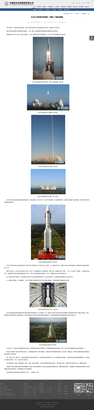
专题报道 (60, 9)
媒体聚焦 (47, 9)
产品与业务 (63, 6)
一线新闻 (54, 9)
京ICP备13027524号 (40, 402)
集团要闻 (35, 9)
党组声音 (41, 9)
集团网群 (66, 393)
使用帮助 (49, 404)
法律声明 (39, 404)
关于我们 (39, 6)
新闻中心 (45, 6)
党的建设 (50, 6)
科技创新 (69, 6)
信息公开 (87, 6)
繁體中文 (78, 3)
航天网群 (81, 6)
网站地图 (88, 3)
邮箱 (83, 3)
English (73, 3)
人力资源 (56, 6)
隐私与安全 (54, 404)
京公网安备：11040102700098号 (52, 402)
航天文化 (75, 6)
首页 (34, 6)
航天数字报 (67, 9)
